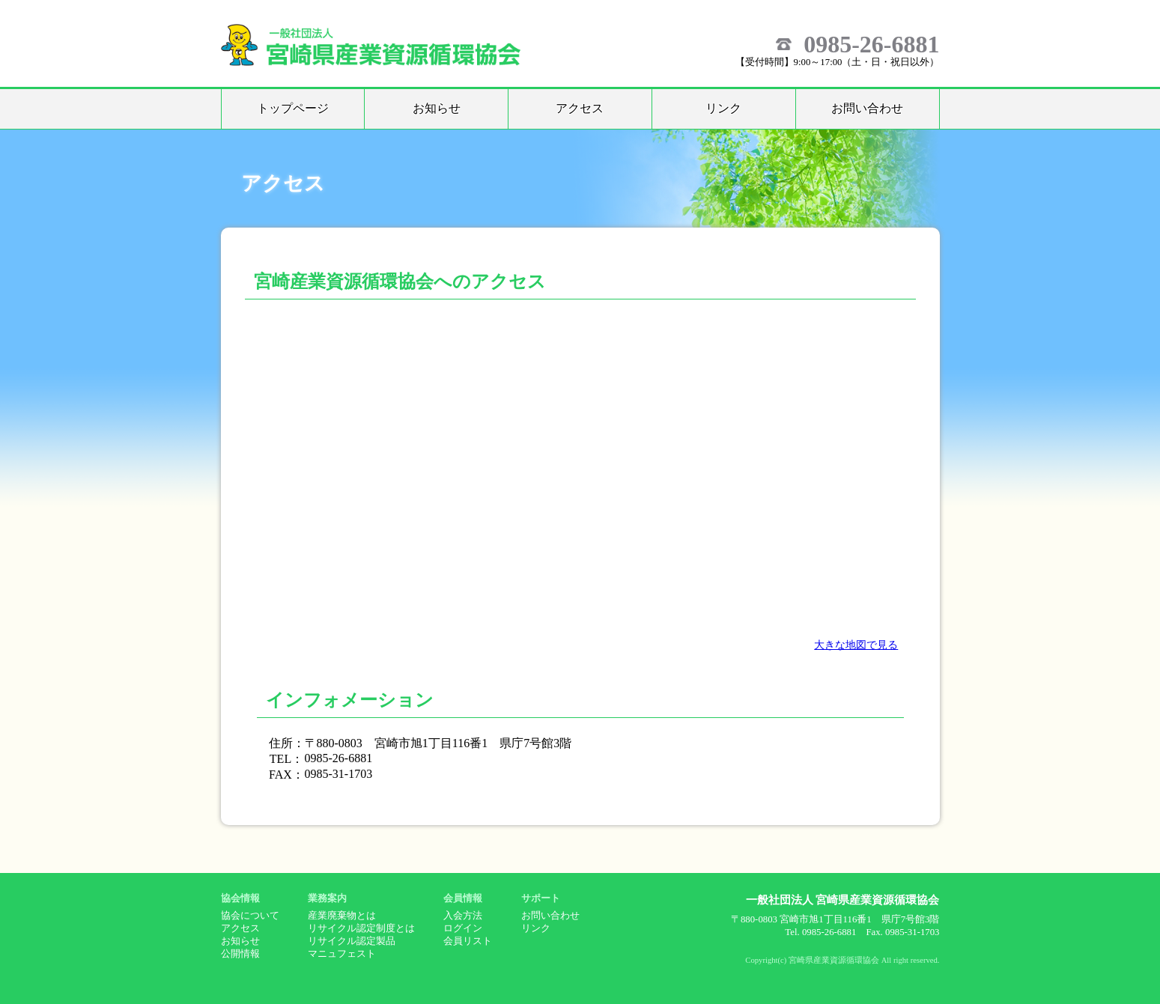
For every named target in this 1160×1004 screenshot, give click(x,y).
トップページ (293, 108)
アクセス (580, 108)
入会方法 (462, 915)
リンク (723, 108)
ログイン (462, 928)
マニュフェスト (342, 954)
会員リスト (467, 941)
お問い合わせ (867, 108)
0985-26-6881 (871, 44)
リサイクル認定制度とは (361, 928)
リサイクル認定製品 (351, 941)
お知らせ (437, 108)
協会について (250, 915)
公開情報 (240, 954)
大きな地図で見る (856, 645)
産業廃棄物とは (342, 915)
